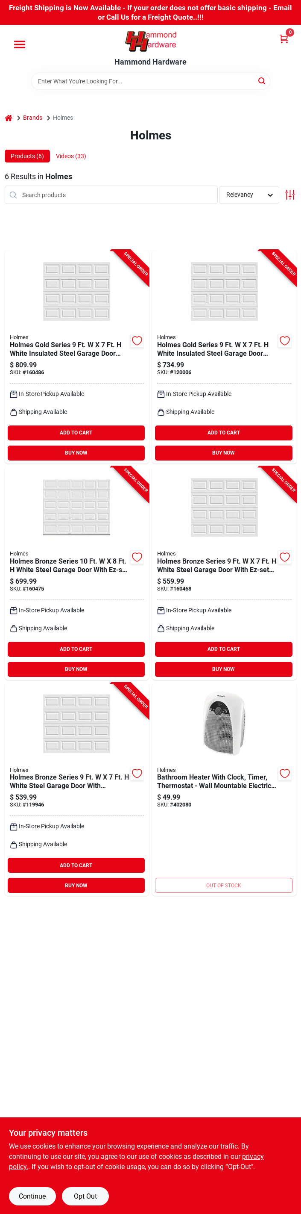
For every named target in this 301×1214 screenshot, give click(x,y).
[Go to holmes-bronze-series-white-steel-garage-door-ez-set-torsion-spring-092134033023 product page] (77, 573)
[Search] (262, 81)
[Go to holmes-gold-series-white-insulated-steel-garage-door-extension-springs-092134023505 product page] (224, 357)
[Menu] (19, 44)
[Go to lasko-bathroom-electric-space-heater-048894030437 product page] (224, 789)
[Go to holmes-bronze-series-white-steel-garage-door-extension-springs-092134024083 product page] (77, 789)
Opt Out (85, 1196)
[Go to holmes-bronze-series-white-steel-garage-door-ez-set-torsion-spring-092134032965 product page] (224, 573)
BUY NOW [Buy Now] (76, 453)
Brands (32, 117)
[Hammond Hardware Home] (150, 41)
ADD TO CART (76, 433)
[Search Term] (150, 81)
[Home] (8, 117)
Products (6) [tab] (27, 156)
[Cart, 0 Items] (284, 38)
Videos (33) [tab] (71, 156)
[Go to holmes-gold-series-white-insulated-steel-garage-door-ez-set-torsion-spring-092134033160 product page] (77, 357)
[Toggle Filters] (290, 195)
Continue (32, 1196)
